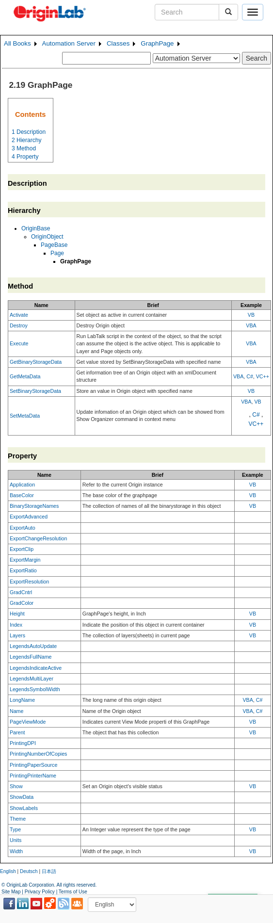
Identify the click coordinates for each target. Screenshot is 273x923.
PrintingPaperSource (33, 765)
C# (249, 376)
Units (15, 840)
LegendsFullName (30, 657)
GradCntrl (21, 592)
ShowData (21, 797)
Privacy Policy (40, 891)
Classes (118, 43)
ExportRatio (23, 570)
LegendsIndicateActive (36, 668)
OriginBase (35, 228)
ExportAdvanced (29, 516)
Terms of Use (73, 891)
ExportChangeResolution (38, 538)
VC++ (262, 376)
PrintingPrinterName (33, 775)
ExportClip (21, 549)
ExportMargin (25, 560)
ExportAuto (22, 528)
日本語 (49, 871)
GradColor (21, 603)
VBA (251, 325)
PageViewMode (28, 722)
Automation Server (69, 43)
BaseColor (22, 495)
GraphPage (157, 43)
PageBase (54, 245)
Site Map (10, 891)
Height (17, 613)
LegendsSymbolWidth (35, 689)
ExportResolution (29, 581)
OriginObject (47, 236)
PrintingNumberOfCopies (38, 754)
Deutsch (29, 871)
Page (57, 253)
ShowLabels (24, 808)
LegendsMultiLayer (31, 678)
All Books (17, 43)
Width (16, 851)
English (8, 871)
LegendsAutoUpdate (33, 646)
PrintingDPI (23, 743)
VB (251, 315)
